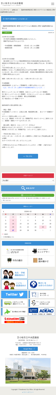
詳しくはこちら (7, 200)
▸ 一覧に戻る (28, 156)
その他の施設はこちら (8, 236)
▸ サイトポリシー (28, 392)
